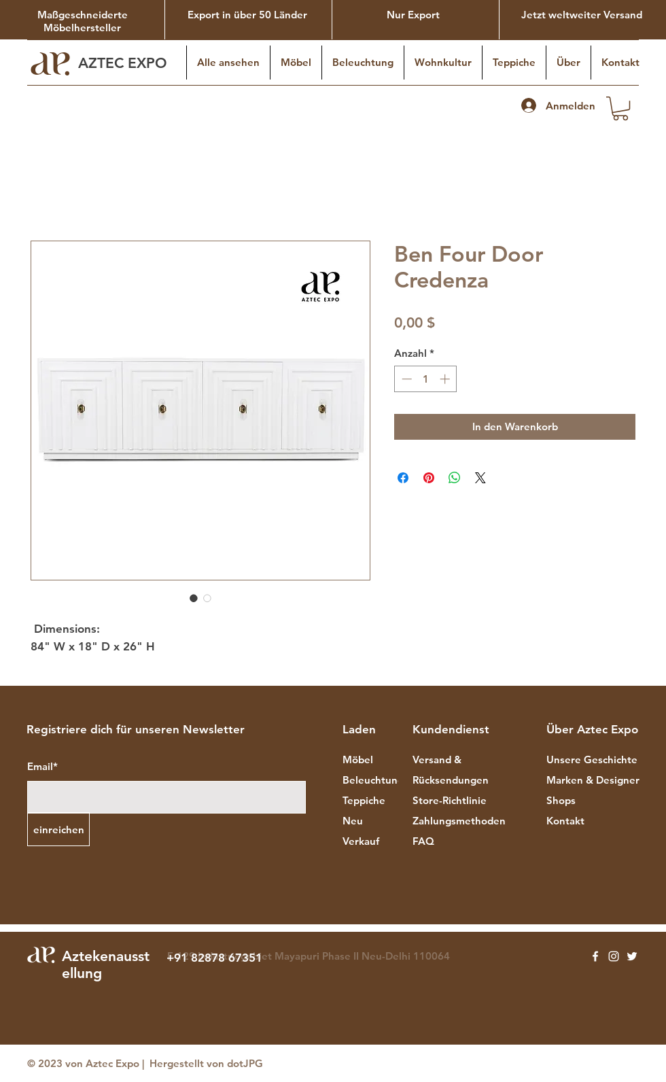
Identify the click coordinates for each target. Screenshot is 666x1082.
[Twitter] (632, 956)
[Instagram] (613, 956)
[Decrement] (405, 378)
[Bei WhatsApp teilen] (454, 478)
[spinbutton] (426, 378)
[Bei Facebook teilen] (403, 478)
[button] (620, 108)
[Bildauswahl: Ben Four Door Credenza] (193, 598)
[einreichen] (58, 829)
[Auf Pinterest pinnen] (429, 478)
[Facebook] (595, 956)
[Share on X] (480, 478)
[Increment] (446, 378)
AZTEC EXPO (124, 62)
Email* (42, 766)
